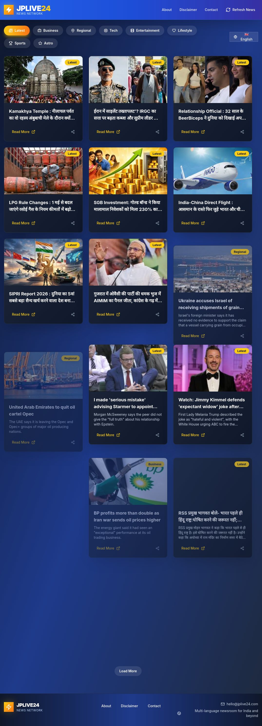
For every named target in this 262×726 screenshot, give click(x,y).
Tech (111, 30)
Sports (17, 43)
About (167, 10)
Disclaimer (188, 10)
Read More (23, 132)
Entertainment (145, 30)
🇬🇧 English (243, 36)
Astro (45, 43)
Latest (17, 30)
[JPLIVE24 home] (27, 10)
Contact (211, 10)
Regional (81, 30)
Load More (128, 671)
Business (48, 30)
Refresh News (240, 9)
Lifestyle (182, 30)
